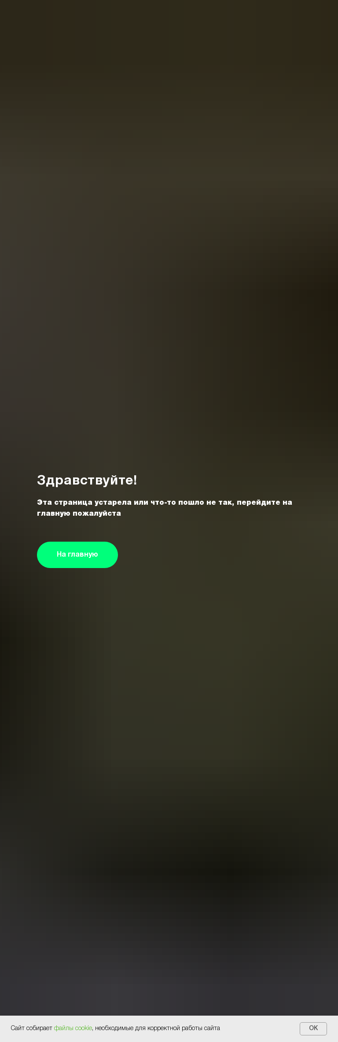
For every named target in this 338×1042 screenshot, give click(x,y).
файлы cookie (73, 1028)
